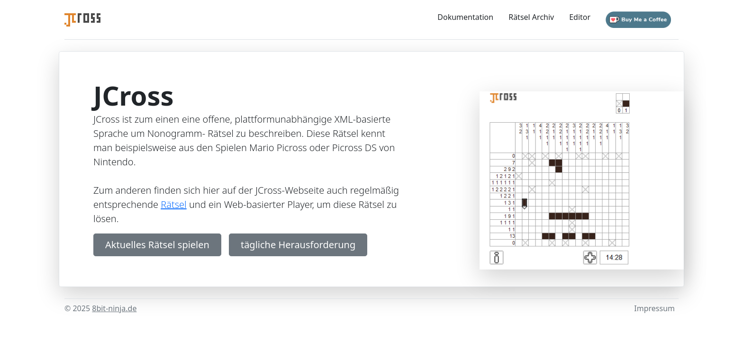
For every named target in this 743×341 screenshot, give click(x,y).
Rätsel (174, 204)
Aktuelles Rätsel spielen (157, 244)
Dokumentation (465, 17)
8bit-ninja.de (114, 308)
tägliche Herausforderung (298, 244)
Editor (579, 17)
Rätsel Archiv (531, 17)
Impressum (654, 308)
